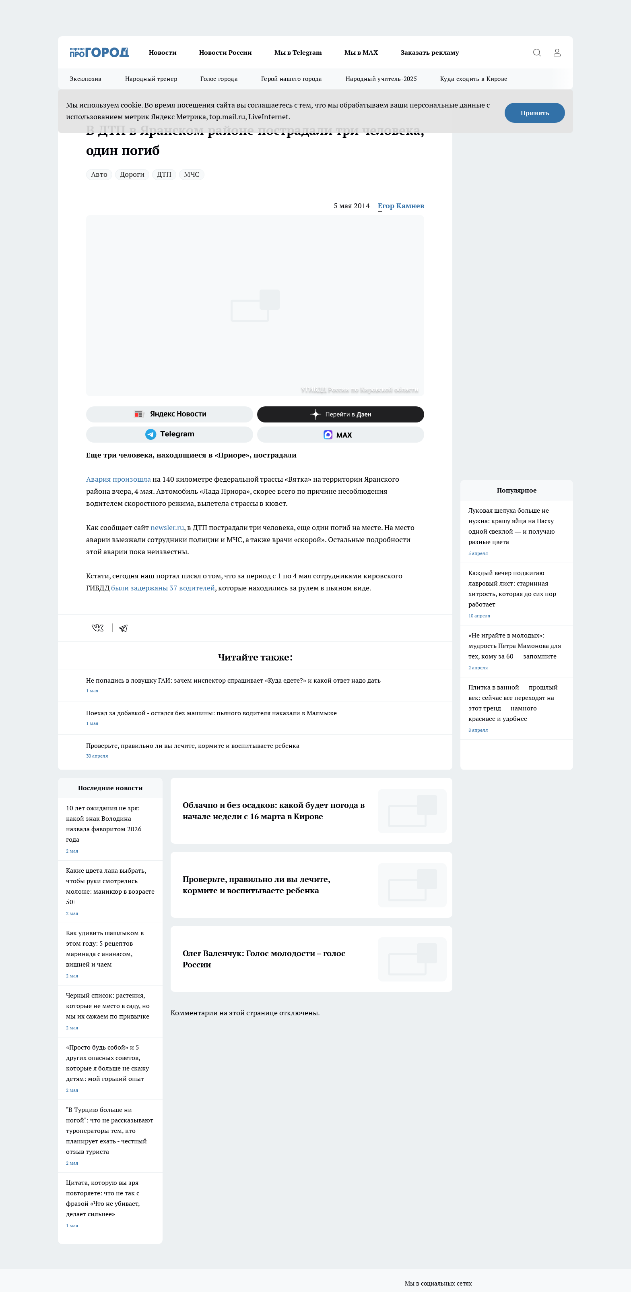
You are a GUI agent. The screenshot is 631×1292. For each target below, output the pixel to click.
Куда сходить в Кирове (473, 79)
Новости (163, 52)
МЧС (192, 174)
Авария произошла (118, 479)
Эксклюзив (86, 79)
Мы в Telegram (298, 52)
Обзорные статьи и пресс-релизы (300, 1112)
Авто (99, 174)
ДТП (164, 174)
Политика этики (280, 1122)
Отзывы (169, 1112)
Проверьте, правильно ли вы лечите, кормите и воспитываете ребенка (255, 751)
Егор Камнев (401, 205)
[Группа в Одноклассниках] (430, 1079)
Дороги (132, 174)
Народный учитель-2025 (381, 79)
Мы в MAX (361, 52)
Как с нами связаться (81, 1132)
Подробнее (269, 1179)
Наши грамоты (177, 1122)
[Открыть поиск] (537, 52)
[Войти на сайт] (557, 52)
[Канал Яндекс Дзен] (340, 414)
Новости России (225, 52)
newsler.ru (167, 527)
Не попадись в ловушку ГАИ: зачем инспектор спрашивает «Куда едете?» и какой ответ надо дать (255, 686)
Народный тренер (151, 79)
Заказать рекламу (430, 52)
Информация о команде (85, 1122)
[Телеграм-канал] (169, 435)
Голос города (219, 79)
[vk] (98, 628)
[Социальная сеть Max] (340, 435)
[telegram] (126, 628)
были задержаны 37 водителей (163, 587)
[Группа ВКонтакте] (410, 1079)
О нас (64, 1112)
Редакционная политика (289, 1132)
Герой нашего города (291, 79)
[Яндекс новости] (169, 414)
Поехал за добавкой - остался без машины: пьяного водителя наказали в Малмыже (255, 719)
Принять (535, 113)
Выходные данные (180, 1150)
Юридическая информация (88, 1150)
